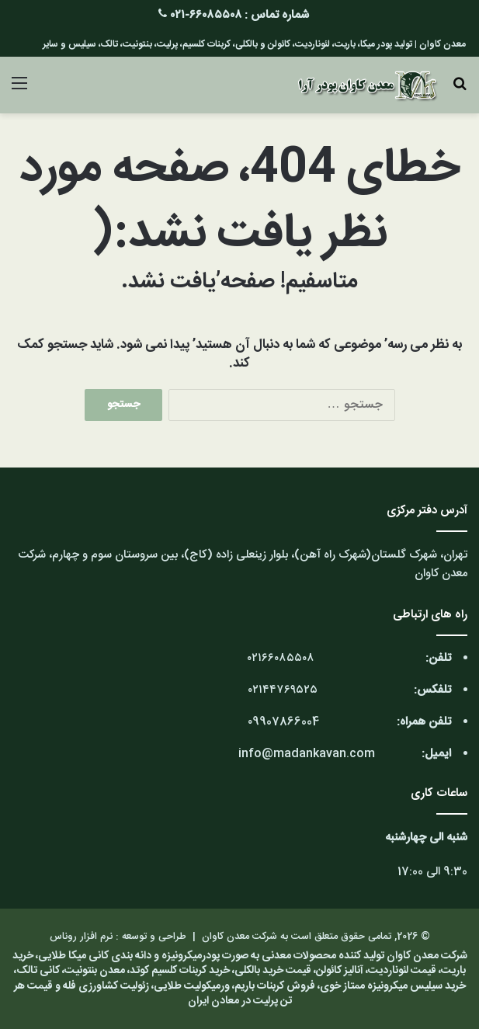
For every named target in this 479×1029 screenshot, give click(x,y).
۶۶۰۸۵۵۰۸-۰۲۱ (206, 15)
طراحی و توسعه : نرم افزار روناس (118, 936)
